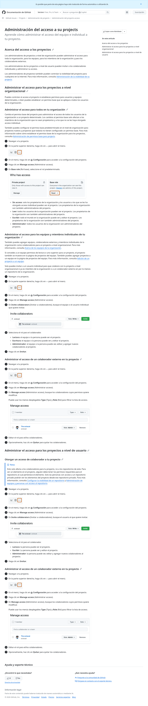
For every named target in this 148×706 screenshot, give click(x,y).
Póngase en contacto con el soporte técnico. (93, 681)
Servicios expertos (63, 697)
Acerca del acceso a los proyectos (29, 49)
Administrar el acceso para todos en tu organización (36, 109)
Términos (25, 697)
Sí (9, 678)
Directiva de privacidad (12, 682)
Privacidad (35, 697)
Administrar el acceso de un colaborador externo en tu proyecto (43, 359)
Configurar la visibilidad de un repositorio (45, 480)
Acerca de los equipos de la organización (43, 248)
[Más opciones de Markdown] (124, 31)
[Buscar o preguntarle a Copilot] (86, 12)
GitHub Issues (11, 18)
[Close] (141, 4)
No (18, 678)
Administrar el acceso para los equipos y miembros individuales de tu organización (45, 236)
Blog (74, 697)
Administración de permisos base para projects (34, 136)
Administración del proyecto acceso (66, 18)
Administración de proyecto (38, 18)
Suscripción (139, 12)
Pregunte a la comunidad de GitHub (90, 677)
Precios (51, 697)
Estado (44, 697)
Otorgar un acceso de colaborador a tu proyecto (34, 459)
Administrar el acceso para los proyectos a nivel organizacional (38, 89)
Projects (22, 18)
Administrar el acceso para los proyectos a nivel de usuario (47, 450)
